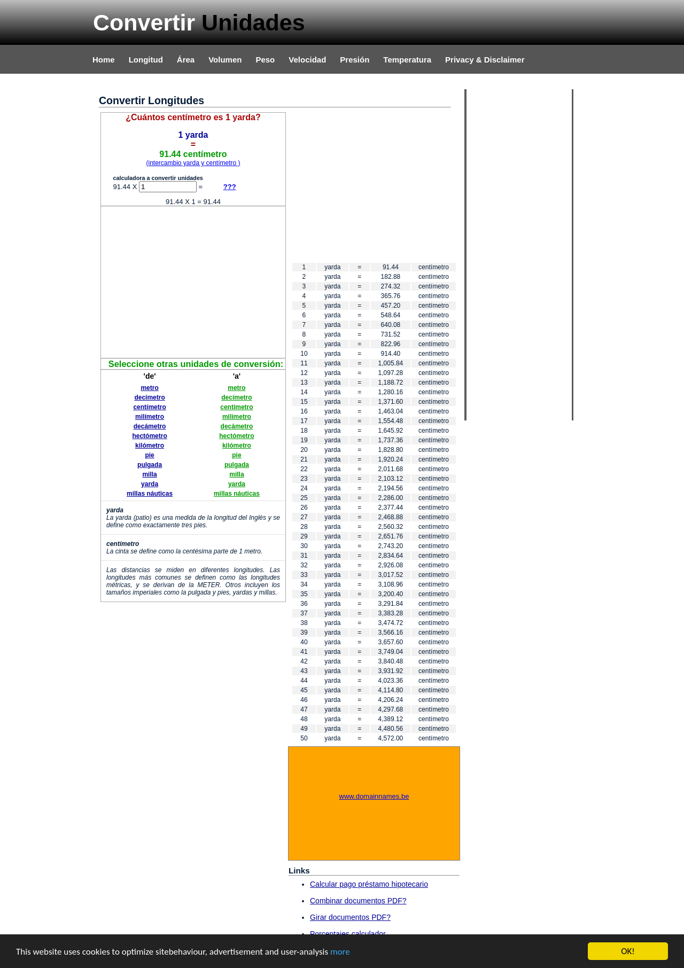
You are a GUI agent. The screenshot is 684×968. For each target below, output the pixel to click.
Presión (354, 59)
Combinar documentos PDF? (358, 900)
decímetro (149, 397)
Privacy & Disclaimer (484, 59)
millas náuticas (150, 493)
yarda (149, 484)
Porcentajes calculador (348, 934)
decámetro (150, 426)
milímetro (149, 416)
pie (149, 455)
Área (186, 59)
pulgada (149, 465)
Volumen (225, 59)
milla (149, 474)
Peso (265, 59)
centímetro (149, 407)
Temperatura (407, 59)
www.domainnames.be (374, 796)
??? (229, 187)
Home (103, 59)
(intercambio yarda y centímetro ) (193, 163)
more (340, 952)
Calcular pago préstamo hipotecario (369, 884)
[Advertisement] (193, 281)
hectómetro (149, 436)
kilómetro (149, 445)
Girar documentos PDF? (350, 917)
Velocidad (307, 59)
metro (149, 388)
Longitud (146, 59)
